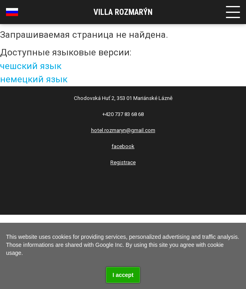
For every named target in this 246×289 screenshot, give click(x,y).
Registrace (123, 162)
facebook (123, 146)
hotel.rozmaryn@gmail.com (123, 130)
